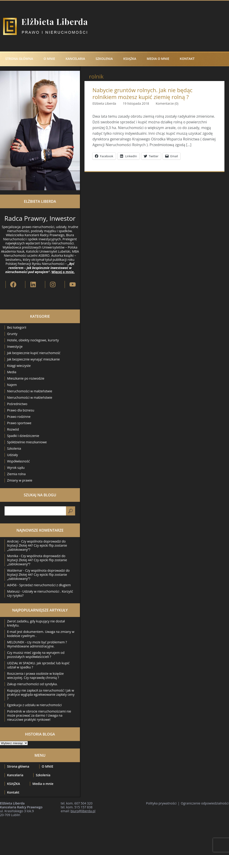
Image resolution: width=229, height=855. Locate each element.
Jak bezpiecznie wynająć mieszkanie (33, 359)
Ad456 (11, 585)
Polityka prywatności (161, 803)
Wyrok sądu (16, 467)
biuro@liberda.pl (83, 811)
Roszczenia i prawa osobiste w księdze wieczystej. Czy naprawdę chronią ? (35, 675)
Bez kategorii (16, 327)
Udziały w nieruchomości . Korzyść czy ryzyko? (40, 593)
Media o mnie (158, 58)
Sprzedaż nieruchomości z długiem (45, 585)
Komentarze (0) (167, 103)
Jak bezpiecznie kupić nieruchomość (34, 353)
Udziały (12, 455)
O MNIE (49, 58)
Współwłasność (18, 461)
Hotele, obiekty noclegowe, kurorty (33, 340)
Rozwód (13, 429)
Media (11, 372)
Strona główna (19, 58)
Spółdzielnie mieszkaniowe (27, 442)
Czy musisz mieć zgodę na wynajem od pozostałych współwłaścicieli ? (35, 654)
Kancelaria (75, 58)
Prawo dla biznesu (20, 410)
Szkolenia (104, 58)
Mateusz (13, 591)
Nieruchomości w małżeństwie (29, 391)
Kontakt (187, 58)
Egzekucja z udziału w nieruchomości (34, 705)
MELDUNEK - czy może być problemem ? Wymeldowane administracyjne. (37, 644)
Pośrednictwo (17, 404)
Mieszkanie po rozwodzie (25, 378)
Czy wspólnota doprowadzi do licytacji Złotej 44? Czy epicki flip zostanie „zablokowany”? (37, 545)
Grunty (12, 334)
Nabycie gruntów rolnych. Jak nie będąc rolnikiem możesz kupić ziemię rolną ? (142, 93)
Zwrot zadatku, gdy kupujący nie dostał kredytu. (36, 623)
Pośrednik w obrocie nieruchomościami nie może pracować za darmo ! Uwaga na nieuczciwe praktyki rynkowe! (39, 715)
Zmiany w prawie (19, 480)
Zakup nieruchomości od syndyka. (32, 684)
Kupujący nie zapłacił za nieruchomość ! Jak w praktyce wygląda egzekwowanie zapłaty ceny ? (40, 694)
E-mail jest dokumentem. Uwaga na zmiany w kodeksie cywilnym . (40, 633)
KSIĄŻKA (129, 58)
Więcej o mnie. (62, 272)
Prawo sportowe (19, 423)
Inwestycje (15, 346)
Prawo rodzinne (19, 416)
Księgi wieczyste (19, 365)
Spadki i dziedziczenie (23, 436)
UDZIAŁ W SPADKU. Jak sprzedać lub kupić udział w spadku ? (38, 665)
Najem (12, 385)
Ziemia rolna (16, 474)
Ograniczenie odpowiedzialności (205, 803)
